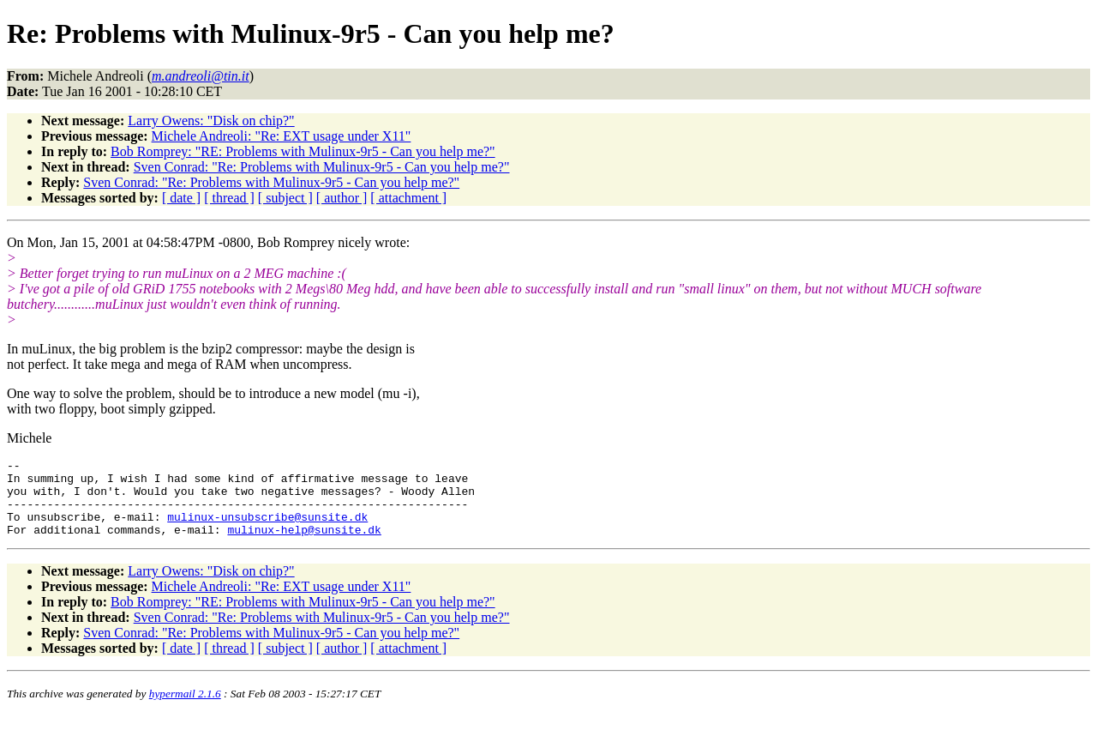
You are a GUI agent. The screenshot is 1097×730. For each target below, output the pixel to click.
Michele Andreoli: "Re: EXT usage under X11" (281, 136)
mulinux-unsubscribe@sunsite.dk (267, 529)
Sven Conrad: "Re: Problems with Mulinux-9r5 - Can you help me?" (322, 167)
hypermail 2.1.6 (185, 709)
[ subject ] (285, 197)
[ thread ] (229, 197)
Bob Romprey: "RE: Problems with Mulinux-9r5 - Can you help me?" (303, 151)
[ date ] (181, 197)
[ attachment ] (408, 197)
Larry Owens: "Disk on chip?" (211, 120)
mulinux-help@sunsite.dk (304, 544)
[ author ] (342, 197)
